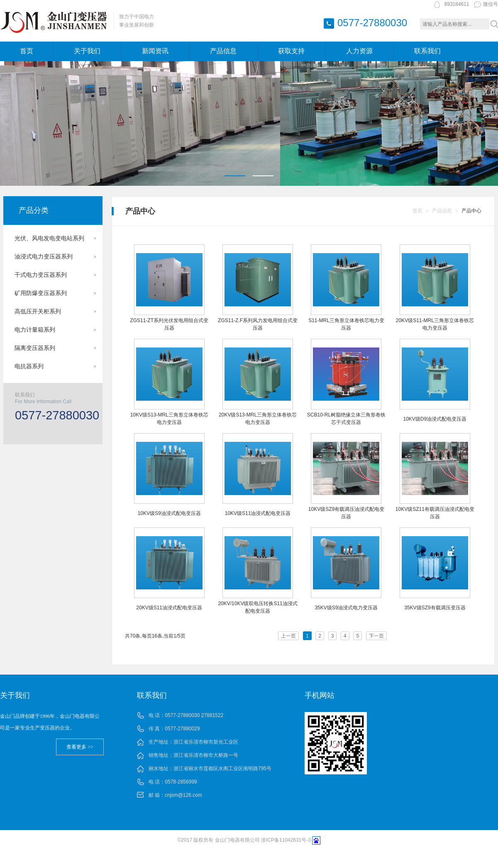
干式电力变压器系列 (41, 274)
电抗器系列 (29, 366)
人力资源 (359, 50)
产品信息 (223, 50)
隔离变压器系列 (35, 348)
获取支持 (291, 50)
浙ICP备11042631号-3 (286, 840)
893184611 (456, 4)
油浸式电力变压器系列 (44, 256)
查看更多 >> (79, 747)
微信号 (486, 4)
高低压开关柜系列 (38, 311)
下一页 (376, 636)
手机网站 (319, 695)
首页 (26, 50)
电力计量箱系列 (35, 329)
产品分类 (34, 210)
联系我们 (427, 50)
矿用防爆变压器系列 (41, 293)
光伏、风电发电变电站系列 (49, 238)
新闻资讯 (155, 50)
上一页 (288, 636)
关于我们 (87, 50)
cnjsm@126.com (183, 795)
